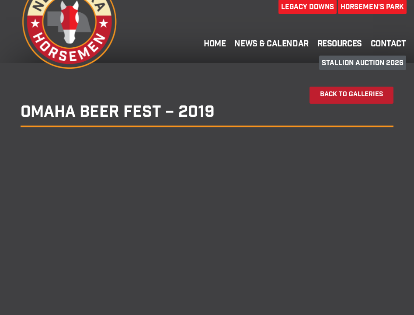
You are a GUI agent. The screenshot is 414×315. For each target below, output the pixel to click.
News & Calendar (271, 44)
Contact (388, 44)
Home (215, 44)
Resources (339, 44)
